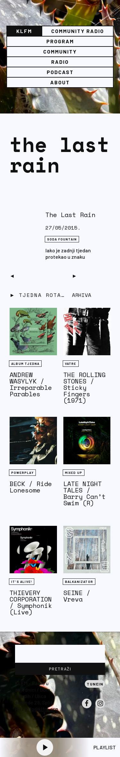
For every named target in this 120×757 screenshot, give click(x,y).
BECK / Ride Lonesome (31, 487)
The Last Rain (70, 214)
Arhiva (81, 295)
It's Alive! (21, 582)
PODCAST (60, 72)
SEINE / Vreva (76, 596)
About (60, 82)
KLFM (24, 31)
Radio (60, 62)
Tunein (95, 684)
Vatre (70, 364)
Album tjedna (25, 364)
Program (60, 41)
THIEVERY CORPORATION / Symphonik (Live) (31, 602)
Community (60, 51)
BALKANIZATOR (79, 582)
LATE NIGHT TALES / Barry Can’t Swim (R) (84, 493)
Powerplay (22, 473)
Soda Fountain (62, 239)
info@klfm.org (41, 709)
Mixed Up (74, 473)
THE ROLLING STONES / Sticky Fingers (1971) (84, 387)
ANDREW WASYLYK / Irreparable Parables (31, 384)
